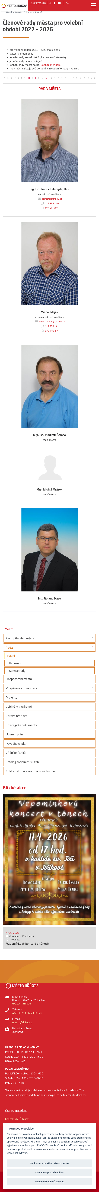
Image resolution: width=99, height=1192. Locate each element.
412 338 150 (49, 203)
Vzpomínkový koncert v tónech (27, 943)
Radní (38, 12)
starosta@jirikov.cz (49, 198)
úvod (9, 12)
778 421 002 (49, 208)
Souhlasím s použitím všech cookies (49, 1163)
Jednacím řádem (51, 64)
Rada (29, 12)
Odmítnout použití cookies (49, 1172)
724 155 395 (49, 331)
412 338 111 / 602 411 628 (27, 1013)
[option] (49, 859)
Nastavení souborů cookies (49, 1181)
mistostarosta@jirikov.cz (49, 321)
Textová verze (38, 3)
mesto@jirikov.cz (22, 1022)
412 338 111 (49, 326)
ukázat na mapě (21, 1003)
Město (18, 12)
